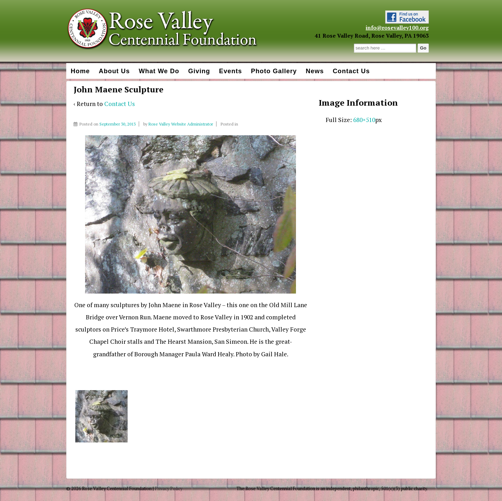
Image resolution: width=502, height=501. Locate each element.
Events (230, 71)
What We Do (159, 71)
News (315, 71)
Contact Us (351, 71)
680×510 (364, 120)
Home (80, 71)
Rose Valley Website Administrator (181, 124)
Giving (199, 71)
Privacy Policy (168, 489)
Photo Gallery (274, 71)
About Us (114, 71)
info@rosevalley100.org (397, 27)
